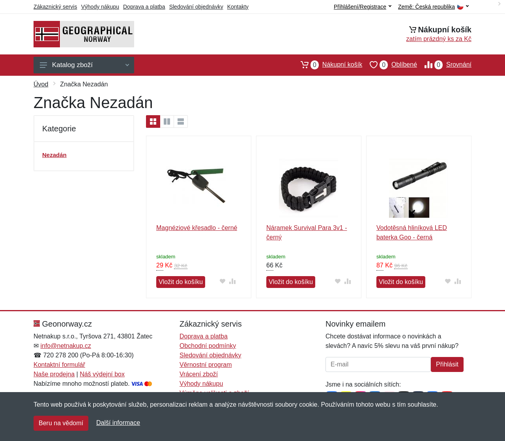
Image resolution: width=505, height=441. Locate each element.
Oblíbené (389, 64)
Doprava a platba (144, 7)
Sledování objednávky (196, 7)
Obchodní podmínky (208, 345)
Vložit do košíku (181, 281)
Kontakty (238, 7)
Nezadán (54, 154)
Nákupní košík (327, 64)
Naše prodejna (54, 374)
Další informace (118, 422)
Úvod (41, 84)
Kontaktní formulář (59, 364)
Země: (433, 7)
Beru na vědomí (61, 423)
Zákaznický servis (55, 7)
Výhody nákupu (100, 7)
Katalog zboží (84, 65)
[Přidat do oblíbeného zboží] (222, 281)
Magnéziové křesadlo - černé (196, 227)
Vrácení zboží (199, 374)
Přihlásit (447, 364)
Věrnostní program (206, 364)
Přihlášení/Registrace (362, 6)
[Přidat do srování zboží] (232, 281)
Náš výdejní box (102, 374)
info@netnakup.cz (65, 345)
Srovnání (444, 64)
